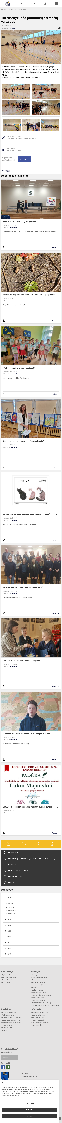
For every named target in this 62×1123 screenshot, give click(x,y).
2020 (9, 948)
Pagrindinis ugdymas (39, 982)
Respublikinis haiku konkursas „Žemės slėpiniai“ (23, 441)
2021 (9, 943)
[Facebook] (3, 1067)
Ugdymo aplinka (7, 975)
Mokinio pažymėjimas (39, 992)
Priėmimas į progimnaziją (40, 1012)
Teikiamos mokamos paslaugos (42, 1003)
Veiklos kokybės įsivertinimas (11, 1022)
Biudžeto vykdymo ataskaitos (11, 1017)
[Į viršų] (59, 1118)
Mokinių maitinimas (38, 997)
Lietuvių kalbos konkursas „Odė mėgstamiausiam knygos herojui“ (31, 807)
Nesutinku (29, 1110)
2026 (9, 897)
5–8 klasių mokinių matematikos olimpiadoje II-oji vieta (26, 734)
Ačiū (23, 159)
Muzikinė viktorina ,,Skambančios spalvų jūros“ (23, 587)
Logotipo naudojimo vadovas (41, 1022)
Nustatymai (29, 1103)
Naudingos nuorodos (38, 1020)
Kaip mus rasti (6, 982)
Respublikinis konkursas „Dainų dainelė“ (20, 222)
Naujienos (12, 10)
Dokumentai (10, 852)
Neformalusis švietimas (39, 985)
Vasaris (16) (12, 910)
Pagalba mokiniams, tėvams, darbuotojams (45, 1005)
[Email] (8, 1067)
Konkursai (22, 10)
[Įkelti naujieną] (21, 3)
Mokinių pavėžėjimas (38, 1000)
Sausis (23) (11, 913)
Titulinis (4, 10)
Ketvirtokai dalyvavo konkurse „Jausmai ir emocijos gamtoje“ (29, 295)
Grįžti (7, 171)
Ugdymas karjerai (37, 990)
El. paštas (10, 864)
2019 (9, 954)
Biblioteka (35, 987)
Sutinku (29, 1116)
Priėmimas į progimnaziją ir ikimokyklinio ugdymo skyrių (29, 858)
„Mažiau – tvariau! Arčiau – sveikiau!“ (19, 368)
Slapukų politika (37, 1025)
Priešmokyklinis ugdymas (40, 977)
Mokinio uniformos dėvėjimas (41, 995)
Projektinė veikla (13, 876)
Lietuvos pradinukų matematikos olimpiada (21, 661)
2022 (9, 937)
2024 (9, 925)
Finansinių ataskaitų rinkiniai (11, 1020)
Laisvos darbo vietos (38, 1015)
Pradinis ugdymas (38, 980)
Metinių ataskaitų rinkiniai (10, 1012)
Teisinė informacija (38, 1017)
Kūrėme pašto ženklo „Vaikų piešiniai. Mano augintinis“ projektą (30, 514)
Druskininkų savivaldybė (29, 1076)
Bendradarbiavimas (8, 980)
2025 (9, 920)
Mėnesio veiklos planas (15, 870)
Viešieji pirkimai (7, 1025)
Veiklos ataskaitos (8, 1015)
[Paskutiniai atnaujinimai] (33, 3)
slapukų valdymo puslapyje (10, 1095)
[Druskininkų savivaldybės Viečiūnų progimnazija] (7, 3)
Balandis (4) (12, 904)
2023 (9, 931)
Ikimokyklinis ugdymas (39, 975)
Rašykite (6, 1057)
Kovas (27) (11, 907)
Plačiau (54, 248)
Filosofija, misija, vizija (9, 977)
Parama (9, 882)
